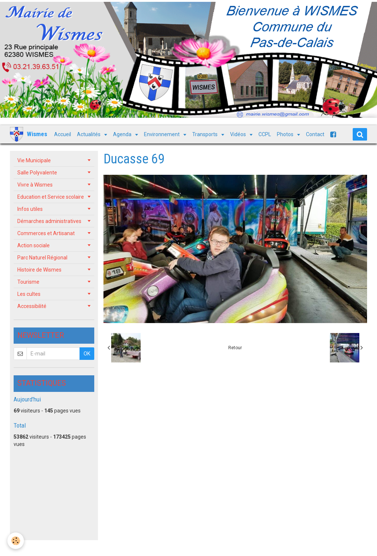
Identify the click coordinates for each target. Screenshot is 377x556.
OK (87, 354)
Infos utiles (30, 209)
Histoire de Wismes (39, 270)
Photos (286, 134)
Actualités (89, 134)
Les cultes (28, 294)
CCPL (264, 134)
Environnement (162, 134)
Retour (235, 347)
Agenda (123, 134)
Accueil (62, 134)
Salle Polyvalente (37, 173)
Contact (315, 134)
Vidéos (238, 134)
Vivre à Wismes (35, 185)
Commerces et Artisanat (46, 233)
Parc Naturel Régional (42, 258)
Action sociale (33, 245)
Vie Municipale (34, 160)
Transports (205, 134)
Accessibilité (31, 306)
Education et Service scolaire (50, 197)
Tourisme (28, 282)
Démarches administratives (49, 221)
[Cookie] (15, 540)
